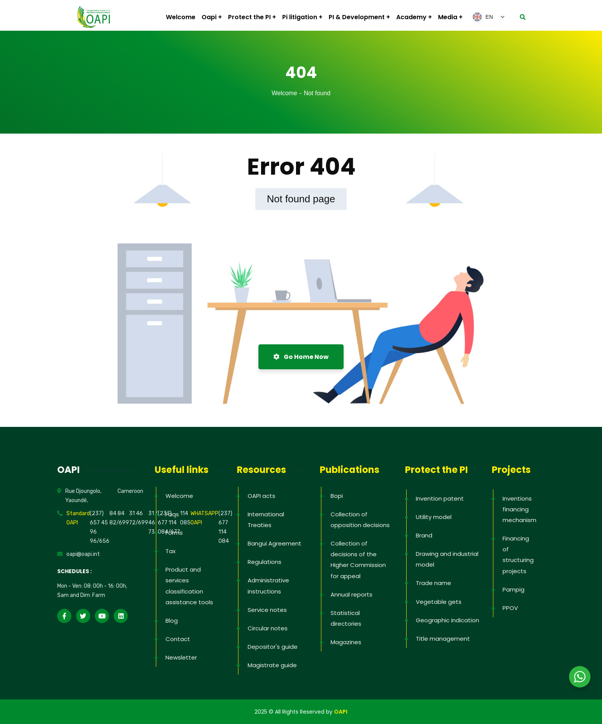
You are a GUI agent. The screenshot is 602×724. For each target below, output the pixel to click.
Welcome (284, 93)
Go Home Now (301, 356)
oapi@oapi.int (83, 554)
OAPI (340, 712)
